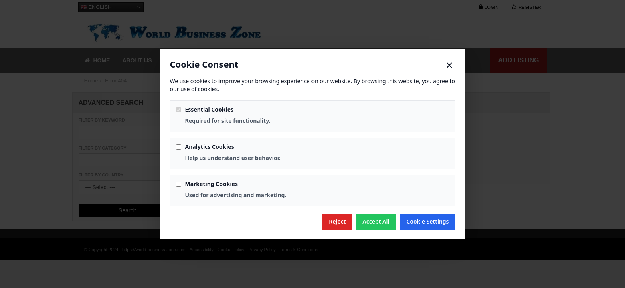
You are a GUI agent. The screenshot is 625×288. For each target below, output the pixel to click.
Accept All (375, 221)
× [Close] (449, 65)
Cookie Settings (427, 221)
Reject (337, 221)
